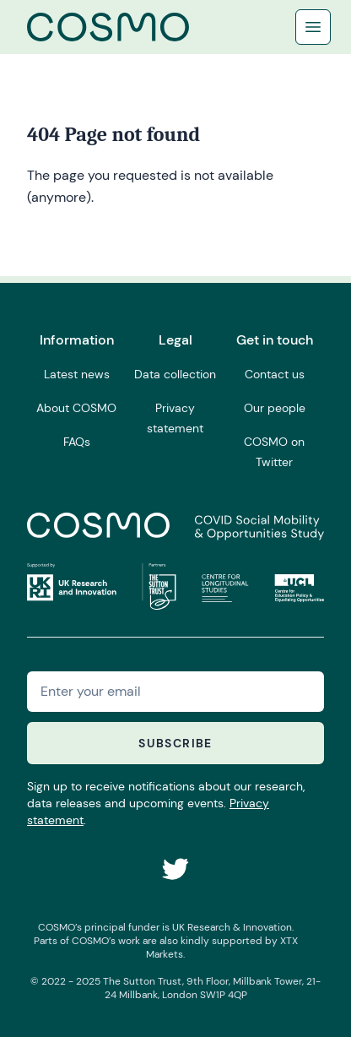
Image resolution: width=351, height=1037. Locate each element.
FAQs (76, 441)
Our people (274, 407)
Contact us (275, 374)
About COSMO (76, 407)
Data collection (175, 374)
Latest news (77, 374)
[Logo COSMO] (108, 27)
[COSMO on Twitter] (175, 869)
